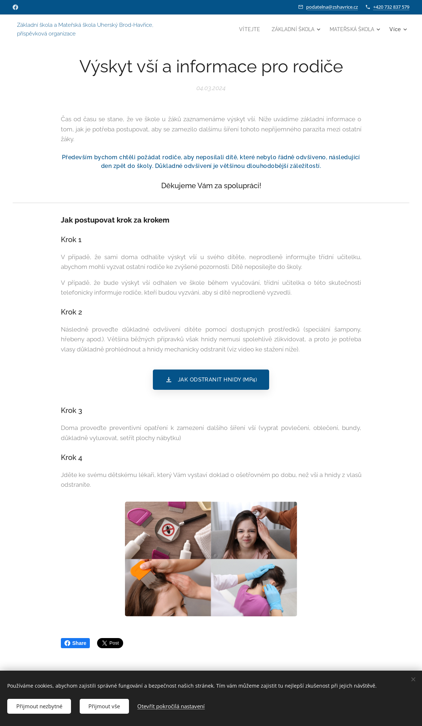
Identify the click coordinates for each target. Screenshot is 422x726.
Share (75, 643)
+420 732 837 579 (391, 7)
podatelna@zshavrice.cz (332, 7)
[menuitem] (245, 29)
